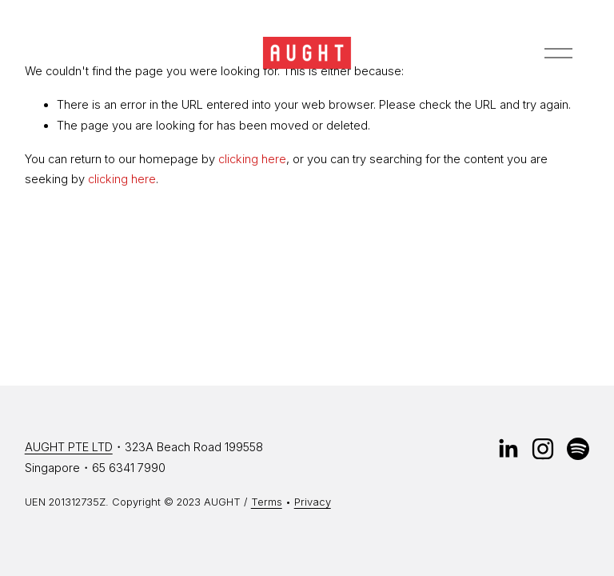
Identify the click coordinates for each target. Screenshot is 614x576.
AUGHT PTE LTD (69, 447)
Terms (266, 501)
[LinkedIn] (507, 449)
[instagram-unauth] (543, 449)
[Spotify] (578, 449)
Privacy (312, 501)
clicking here (252, 159)
